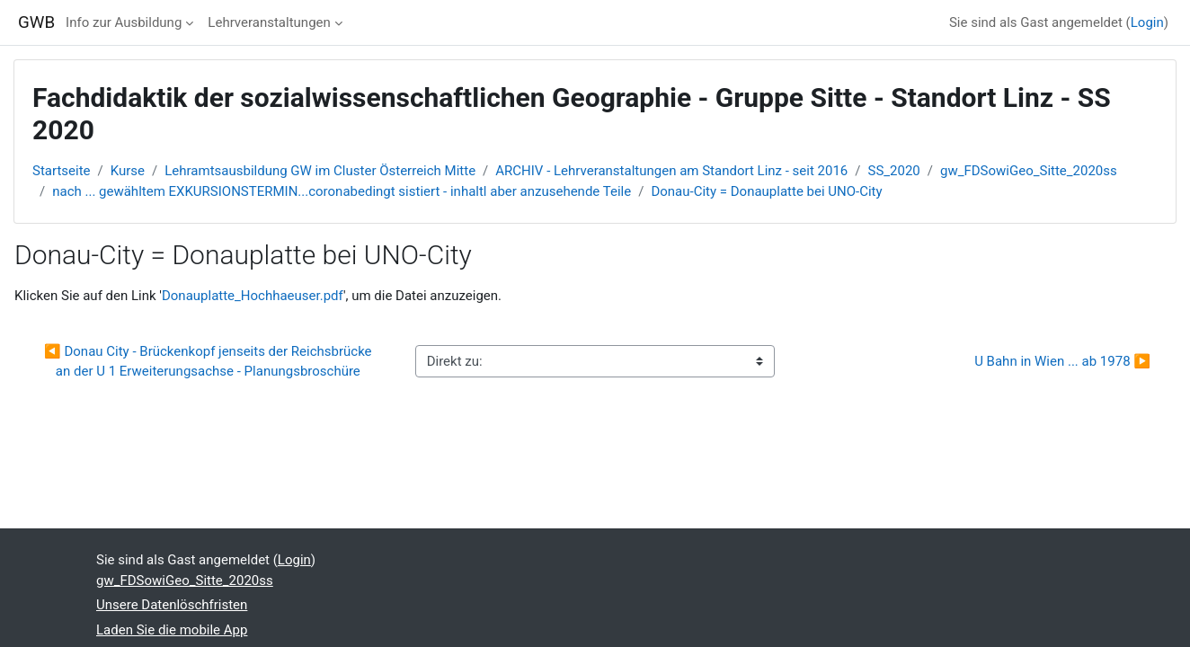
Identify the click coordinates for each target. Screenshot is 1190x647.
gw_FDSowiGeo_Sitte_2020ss (1028, 171)
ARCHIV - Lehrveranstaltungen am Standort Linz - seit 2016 (671, 171)
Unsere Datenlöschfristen (171, 605)
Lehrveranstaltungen (269, 22)
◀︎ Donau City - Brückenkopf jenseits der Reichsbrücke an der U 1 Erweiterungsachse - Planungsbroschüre (209, 361)
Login (1147, 22)
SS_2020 (894, 171)
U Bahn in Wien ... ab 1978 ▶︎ (1062, 361)
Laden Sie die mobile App (171, 630)
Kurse (128, 171)
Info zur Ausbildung (124, 22)
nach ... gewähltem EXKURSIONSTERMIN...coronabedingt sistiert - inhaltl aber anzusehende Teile (341, 191)
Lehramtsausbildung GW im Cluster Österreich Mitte (319, 171)
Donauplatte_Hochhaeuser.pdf (252, 296)
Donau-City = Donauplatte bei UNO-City (766, 191)
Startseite (61, 171)
